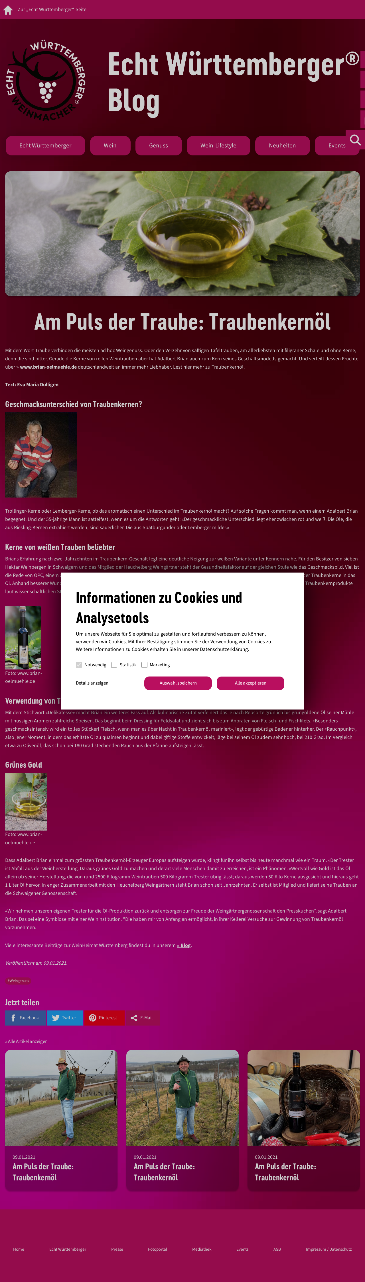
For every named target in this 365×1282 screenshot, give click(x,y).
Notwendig (91, 664)
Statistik (124, 664)
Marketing (155, 664)
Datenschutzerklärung (224, 649)
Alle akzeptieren (250, 683)
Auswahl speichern (178, 683)
